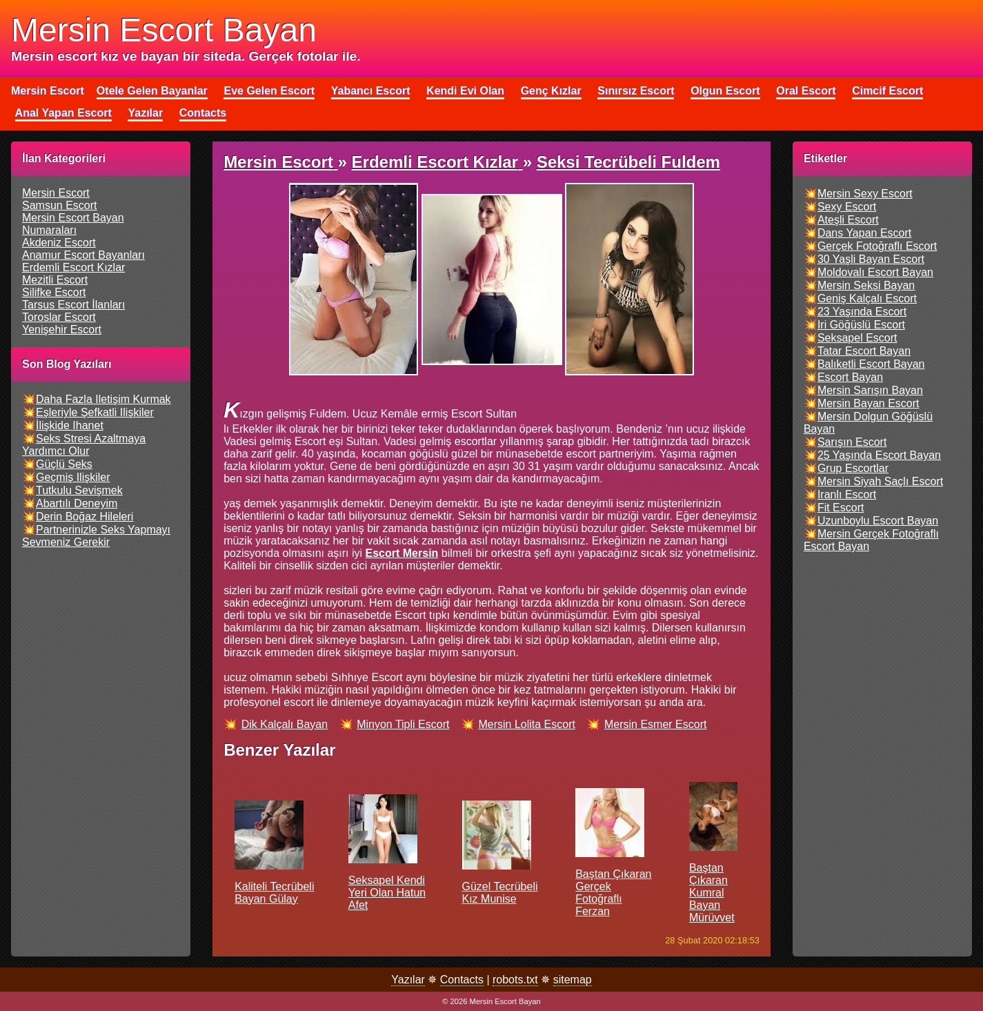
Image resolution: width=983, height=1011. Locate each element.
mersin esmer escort (655, 724)
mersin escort (56, 193)
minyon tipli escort (403, 724)
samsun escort (59, 205)
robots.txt (515, 979)
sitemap (572, 979)
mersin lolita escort (526, 724)
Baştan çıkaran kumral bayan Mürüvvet (713, 866)
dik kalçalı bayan (284, 724)
